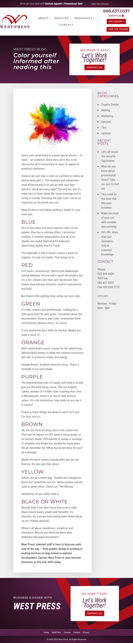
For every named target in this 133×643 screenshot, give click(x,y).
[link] (14, 21)
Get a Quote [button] (115, 21)
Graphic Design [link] (110, 104)
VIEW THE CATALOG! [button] (99, 4)
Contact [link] (66, 24)
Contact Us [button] (94, 67)
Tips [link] (103, 127)
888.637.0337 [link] (116, 11)
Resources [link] (83, 18)
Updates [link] (106, 133)
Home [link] (46, 632)
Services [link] (61, 18)
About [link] (43, 18)
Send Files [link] (56, 632)
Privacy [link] (86, 632)
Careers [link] (67, 632)
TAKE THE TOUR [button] (116, 29)
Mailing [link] (105, 110)
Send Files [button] (114, 15)
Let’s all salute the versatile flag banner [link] (109, 156)
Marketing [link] (107, 116)
